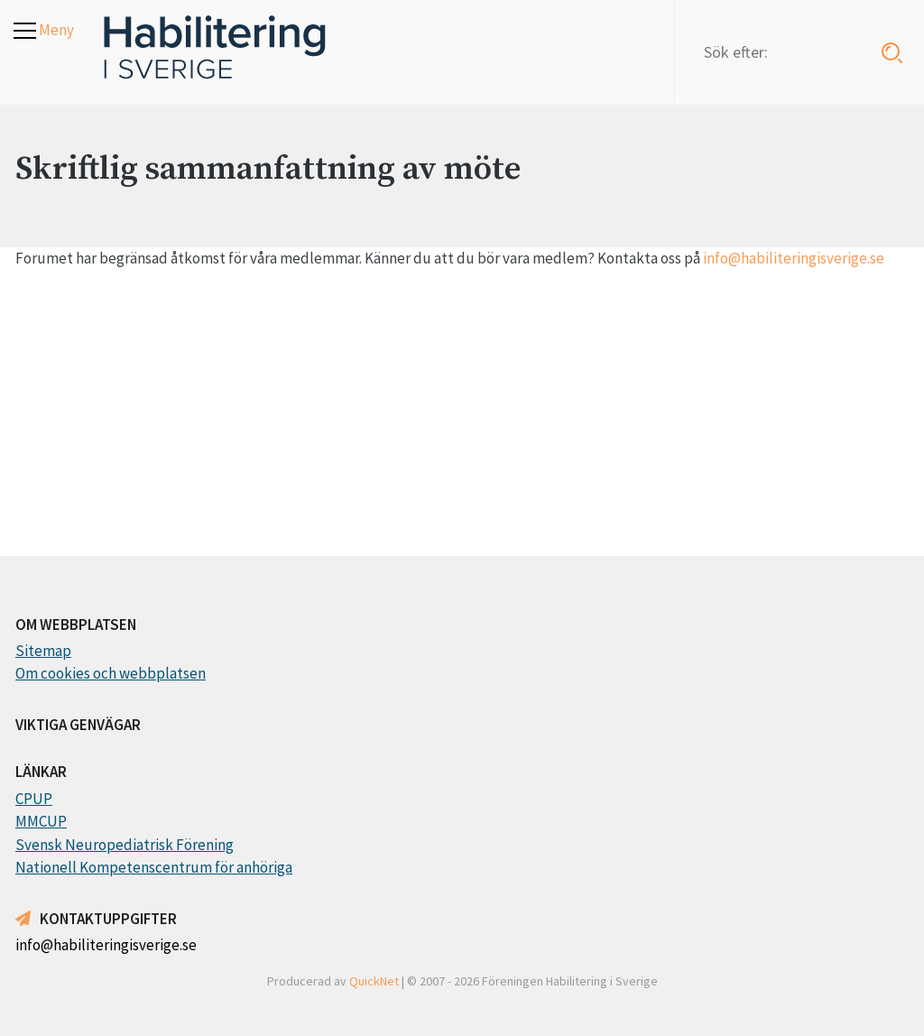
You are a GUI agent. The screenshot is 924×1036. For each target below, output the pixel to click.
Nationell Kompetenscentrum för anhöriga (153, 867)
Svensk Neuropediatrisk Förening (124, 845)
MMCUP (41, 821)
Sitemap (43, 651)
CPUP (33, 799)
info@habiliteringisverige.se (793, 258)
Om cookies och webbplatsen (110, 673)
